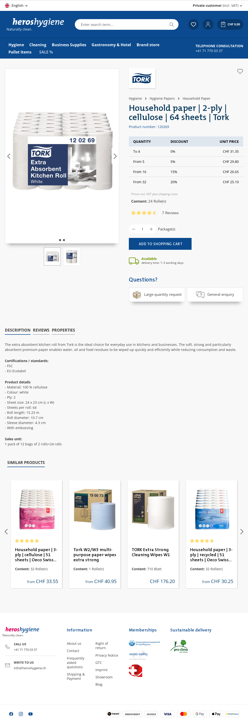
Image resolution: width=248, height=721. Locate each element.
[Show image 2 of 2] (64, 240)
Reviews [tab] (41, 330)
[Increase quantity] (151, 229)
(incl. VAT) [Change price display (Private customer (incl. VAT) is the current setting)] (215, 5)
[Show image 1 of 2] (60, 240)
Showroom (104, 677)
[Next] (115, 156)
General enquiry (215, 294)
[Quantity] (142, 229)
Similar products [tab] (26, 462)
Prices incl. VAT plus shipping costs (154, 194)
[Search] (171, 24)
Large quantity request (157, 294)
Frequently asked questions (75, 662)
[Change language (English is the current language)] (16, 5)
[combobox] (120, 24)
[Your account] (208, 24)
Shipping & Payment (76, 676)
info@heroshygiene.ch (30, 668)
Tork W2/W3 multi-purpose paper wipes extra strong (94, 554)
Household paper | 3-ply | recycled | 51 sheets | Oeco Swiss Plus (211, 555)
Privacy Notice (106, 655)
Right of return (101, 645)
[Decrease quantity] (133, 229)
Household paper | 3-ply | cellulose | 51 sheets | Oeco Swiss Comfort (36, 555)
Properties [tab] (63, 330)
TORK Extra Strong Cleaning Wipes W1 (151, 552)
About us (74, 643)
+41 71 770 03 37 (209, 51)
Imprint (101, 669)
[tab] (18, 330)
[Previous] (8, 156)
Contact (73, 650)
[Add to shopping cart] (160, 244)
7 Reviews (170, 212)
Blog (98, 684)
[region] (62, 167)
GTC (98, 662)
